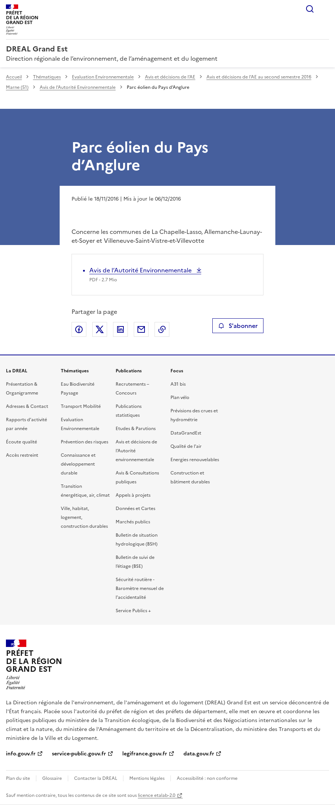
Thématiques (47, 77)
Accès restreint (22, 455)
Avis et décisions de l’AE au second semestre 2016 (258, 77)
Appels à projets (133, 495)
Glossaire (52, 778)
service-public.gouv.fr (79, 754)
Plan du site (18, 778)
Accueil (14, 77)
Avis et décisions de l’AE (170, 77)
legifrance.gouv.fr (144, 754)
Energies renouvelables (194, 459)
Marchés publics (133, 522)
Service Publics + (133, 610)
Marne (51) (17, 87)
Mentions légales (147, 778)
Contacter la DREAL (95, 778)
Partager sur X (99, 329)
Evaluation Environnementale (103, 77)
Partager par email (141, 329)
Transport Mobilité (81, 406)
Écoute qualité (21, 442)
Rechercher (309, 8)
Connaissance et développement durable (78, 464)
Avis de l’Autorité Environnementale (78, 87)
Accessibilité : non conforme (207, 778)
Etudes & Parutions (136, 428)
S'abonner (237, 325)
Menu (324, 8)
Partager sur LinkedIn (120, 329)
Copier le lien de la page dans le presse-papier (162, 329)
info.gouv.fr (21, 754)
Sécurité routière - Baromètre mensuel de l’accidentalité (140, 588)
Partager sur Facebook (79, 329)
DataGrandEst (185, 433)
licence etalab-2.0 (156, 795)
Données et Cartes (135, 508)
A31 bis (178, 384)
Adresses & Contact (27, 406)
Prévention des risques (84, 442)
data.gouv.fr (198, 754)
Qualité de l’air (186, 446)
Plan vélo (179, 397)
